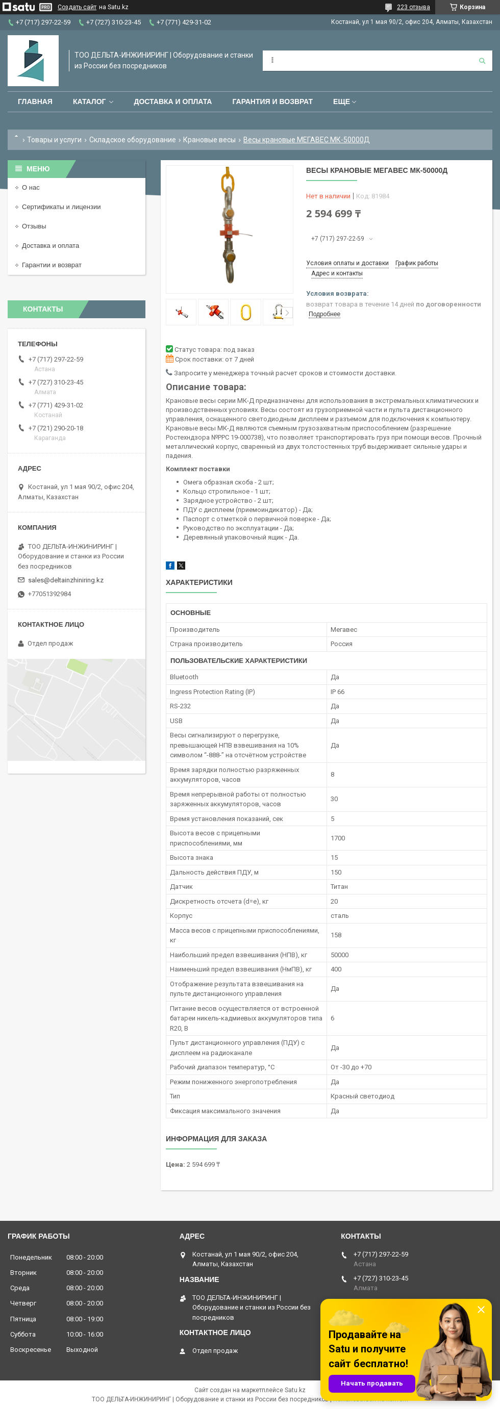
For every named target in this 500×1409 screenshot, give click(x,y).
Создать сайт (77, 7)
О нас (31, 187)
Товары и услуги (54, 140)
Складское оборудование (132, 140)
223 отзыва (413, 7)
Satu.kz (295, 1390)
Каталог (89, 101)
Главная (35, 101)
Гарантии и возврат (52, 265)
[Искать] (482, 60)
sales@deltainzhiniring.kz (66, 580)
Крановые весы (209, 140)
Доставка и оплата (173, 101)
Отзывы (34, 226)
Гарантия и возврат (272, 101)
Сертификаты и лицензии (61, 207)
